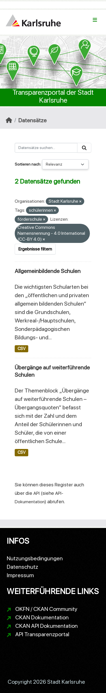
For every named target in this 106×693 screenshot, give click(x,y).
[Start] (9, 120)
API (36, 493)
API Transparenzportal (42, 634)
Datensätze (32, 120)
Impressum (20, 575)
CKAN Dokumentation (42, 617)
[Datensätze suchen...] (46, 148)
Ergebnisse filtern (35, 249)
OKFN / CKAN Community (46, 609)
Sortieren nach (27, 164)
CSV (21, 348)
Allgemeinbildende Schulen (48, 271)
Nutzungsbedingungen (35, 558)
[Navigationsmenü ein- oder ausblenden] (94, 20)
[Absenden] (84, 148)
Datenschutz (22, 566)
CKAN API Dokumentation (46, 625)
